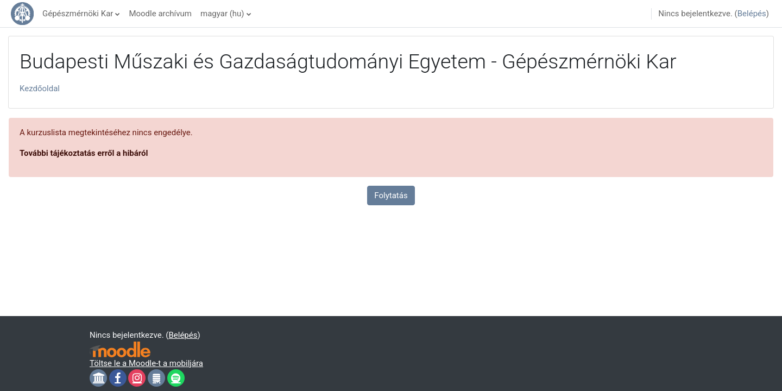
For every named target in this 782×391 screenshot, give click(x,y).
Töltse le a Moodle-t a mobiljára (146, 363)
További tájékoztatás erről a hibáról (84, 153)
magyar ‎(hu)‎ (222, 13)
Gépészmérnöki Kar (77, 13)
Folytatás (390, 195)
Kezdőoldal (40, 88)
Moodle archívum (160, 13)
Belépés (751, 13)
